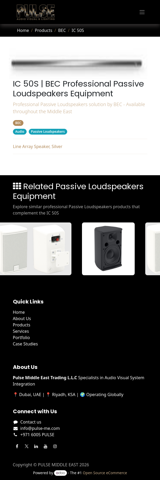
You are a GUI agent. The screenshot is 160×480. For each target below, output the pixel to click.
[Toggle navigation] (142, 12)
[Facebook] (17, 446)
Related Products (80, 164)
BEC (62, 30)
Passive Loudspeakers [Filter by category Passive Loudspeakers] (48, 131)
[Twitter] (26, 446)
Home (23, 30)
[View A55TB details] (112, 248)
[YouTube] (45, 446)
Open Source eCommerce (105, 472)
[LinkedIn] (36, 446)
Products (43, 30)
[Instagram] (55, 446)
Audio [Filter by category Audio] (19, 131)
